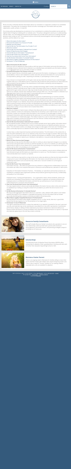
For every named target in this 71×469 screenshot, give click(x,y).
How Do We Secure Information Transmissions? (20, 53)
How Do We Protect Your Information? (17, 54)
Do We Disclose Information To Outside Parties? (20, 58)
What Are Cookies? (12, 48)
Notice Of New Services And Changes (17, 51)
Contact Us (18, 6)
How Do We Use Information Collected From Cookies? (22, 49)
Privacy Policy (35, 274)
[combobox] (58, 6)
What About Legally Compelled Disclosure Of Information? (23, 59)
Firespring (38, 276)
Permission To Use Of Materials (16, 61)
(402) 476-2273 (39, 273)
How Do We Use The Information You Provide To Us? (22, 46)
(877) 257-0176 (51, 273)
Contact (56, 273)
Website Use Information (14, 44)
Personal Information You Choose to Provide (19, 43)
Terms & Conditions (43, 274)
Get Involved (4, 6)
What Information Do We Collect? (16, 41)
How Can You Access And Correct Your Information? (21, 56)
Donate (11, 6)
